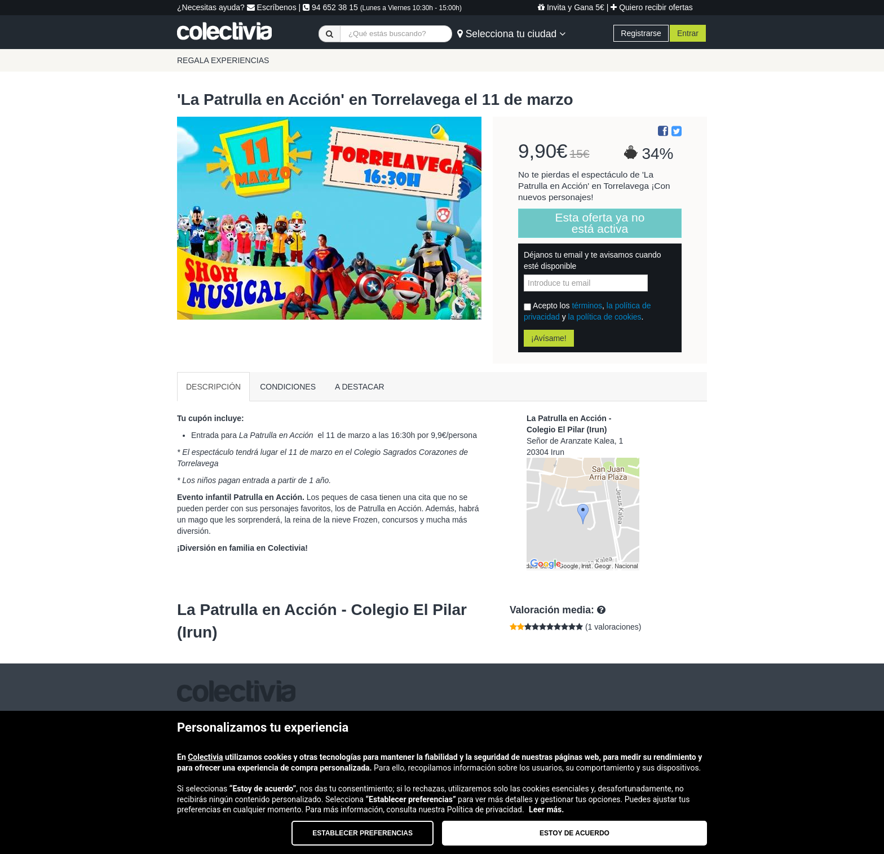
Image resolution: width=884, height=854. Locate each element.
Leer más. (546, 809)
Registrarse (641, 33)
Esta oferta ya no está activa (600, 223)
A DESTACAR (359, 386)
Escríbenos (272, 7)
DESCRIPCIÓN (213, 386)
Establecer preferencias (362, 833)
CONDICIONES (288, 386)
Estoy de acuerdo (574, 833)
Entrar (688, 33)
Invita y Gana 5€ (571, 7)
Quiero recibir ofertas (652, 7)
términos (587, 305)
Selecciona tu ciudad (511, 33)
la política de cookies (605, 316)
